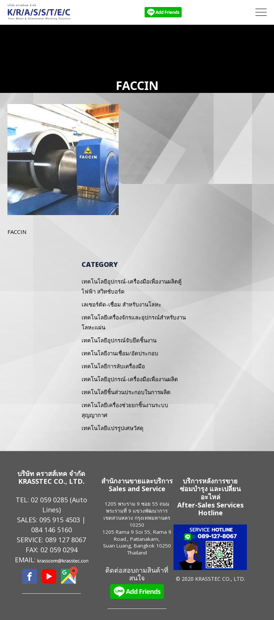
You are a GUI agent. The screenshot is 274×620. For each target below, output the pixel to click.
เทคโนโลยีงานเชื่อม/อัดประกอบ (120, 353)
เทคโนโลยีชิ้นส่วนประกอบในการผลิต (126, 392)
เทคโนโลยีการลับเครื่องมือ (113, 366)
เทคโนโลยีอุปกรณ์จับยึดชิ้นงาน (119, 340)
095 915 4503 (59, 519)
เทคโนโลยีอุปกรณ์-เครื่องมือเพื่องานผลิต (130, 379)
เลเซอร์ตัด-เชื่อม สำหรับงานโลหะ (121, 304)
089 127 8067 (65, 539)
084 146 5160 (51, 529)
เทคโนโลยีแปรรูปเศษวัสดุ (112, 428)
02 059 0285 (49, 499)
